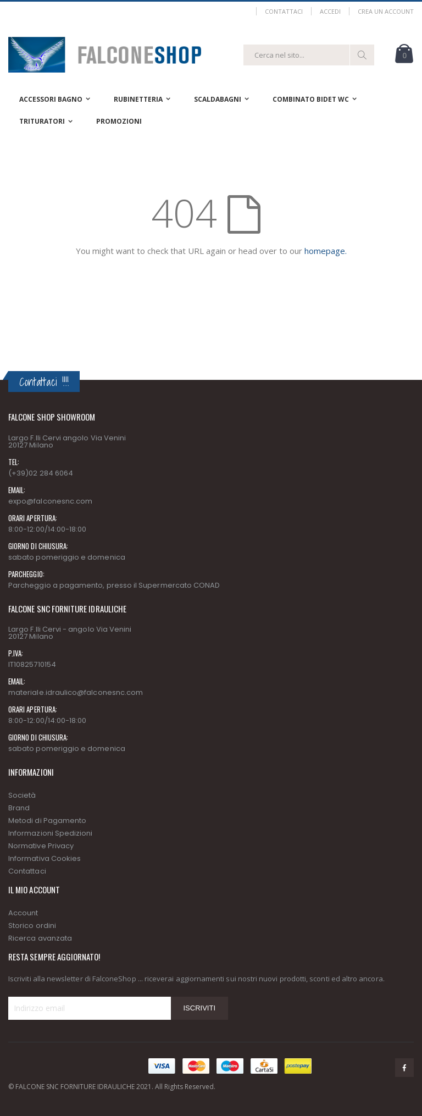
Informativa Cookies (44, 858)
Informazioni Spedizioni (50, 833)
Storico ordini (32, 925)
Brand (19, 808)
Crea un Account (386, 11)
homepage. (325, 250)
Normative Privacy (41, 846)
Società (22, 795)
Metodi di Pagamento (47, 820)
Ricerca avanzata (40, 938)
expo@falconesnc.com (50, 501)
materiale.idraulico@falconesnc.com (75, 692)
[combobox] (309, 55)
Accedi (330, 11)
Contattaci (284, 11)
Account (23, 913)
